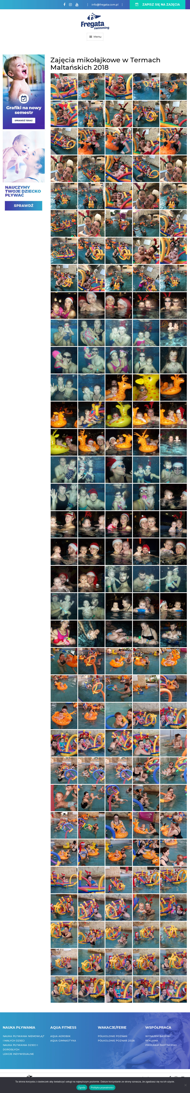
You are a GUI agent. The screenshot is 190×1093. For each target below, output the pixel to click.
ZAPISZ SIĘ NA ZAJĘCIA (157, 4)
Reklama (151, 1040)
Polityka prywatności (102, 1087)
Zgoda (81, 1087)
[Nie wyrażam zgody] (185, 1085)
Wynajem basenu (157, 1036)
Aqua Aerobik (60, 1036)
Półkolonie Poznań (112, 1036)
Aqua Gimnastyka (63, 1040)
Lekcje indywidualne (18, 1053)
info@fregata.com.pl (104, 4)
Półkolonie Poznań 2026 (116, 1040)
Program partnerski (161, 1045)
